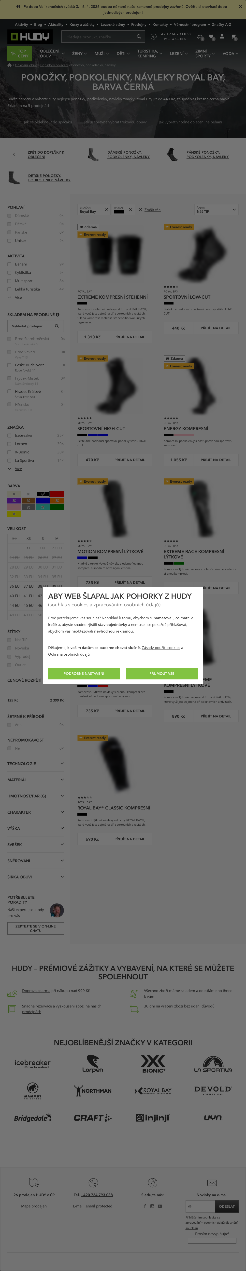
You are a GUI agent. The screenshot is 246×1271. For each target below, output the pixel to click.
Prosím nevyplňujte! (212, 1234)
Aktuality (55, 24)
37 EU (29, 586)
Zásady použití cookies (161, 647)
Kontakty (160, 24)
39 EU (57, 586)
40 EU (15, 596)
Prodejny (138, 24)
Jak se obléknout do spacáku (48, 122)
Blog (38, 24)
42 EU (43, 596)
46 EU (43, 605)
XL (29, 548)
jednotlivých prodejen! (123, 12)
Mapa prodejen (34, 1206)
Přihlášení (224, 38)
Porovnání (201, 38)
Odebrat (107, 208)
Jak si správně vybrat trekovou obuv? (115, 122)
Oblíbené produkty (213, 38)
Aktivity (21, 24)
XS (29, 538)
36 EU (15, 586)
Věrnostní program (190, 24)
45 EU (29, 605)
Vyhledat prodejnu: (27, 326)
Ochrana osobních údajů (69, 654)
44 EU (15, 605)
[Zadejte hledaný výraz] (103, 36)
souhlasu (192, 1228)
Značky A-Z (221, 24)
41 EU (29, 596)
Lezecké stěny (113, 24)
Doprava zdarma (36, 990)
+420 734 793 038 (97, 1194)
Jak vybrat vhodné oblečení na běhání (190, 122)
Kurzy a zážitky (82, 24)
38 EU (43, 586)
